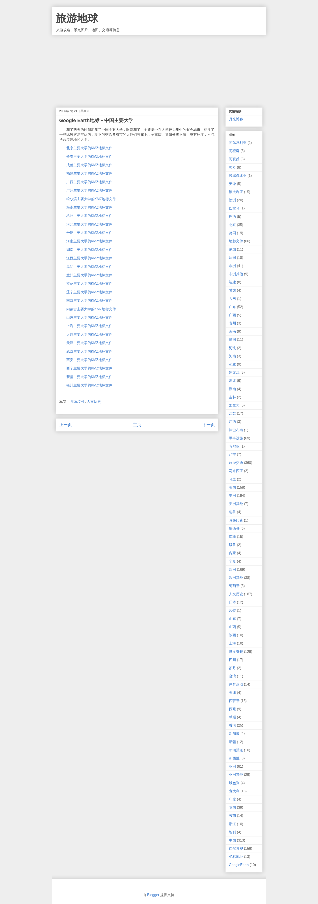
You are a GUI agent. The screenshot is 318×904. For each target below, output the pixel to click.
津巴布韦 (236, 430)
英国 (232, 807)
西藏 (232, 709)
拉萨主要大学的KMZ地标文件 (89, 283)
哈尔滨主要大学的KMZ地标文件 (91, 199)
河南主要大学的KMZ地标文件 (89, 241)
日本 (232, 602)
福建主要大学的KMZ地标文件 (89, 173)
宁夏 (232, 561)
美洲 (232, 495)
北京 (232, 225)
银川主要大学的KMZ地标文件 (89, 385)
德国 (232, 233)
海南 (232, 331)
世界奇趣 (236, 652)
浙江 (232, 824)
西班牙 (234, 701)
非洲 (232, 266)
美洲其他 (236, 504)
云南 (232, 815)
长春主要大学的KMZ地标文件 (89, 156)
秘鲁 (232, 512)
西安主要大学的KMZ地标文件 (89, 360)
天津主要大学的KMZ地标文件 (89, 343)
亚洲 (232, 766)
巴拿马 (234, 208)
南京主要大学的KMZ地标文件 (89, 300)
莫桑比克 (236, 520)
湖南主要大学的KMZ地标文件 (89, 250)
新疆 (232, 742)
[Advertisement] (159, 68)
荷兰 (232, 364)
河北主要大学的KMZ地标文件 (89, 224)
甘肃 (232, 290)
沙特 (232, 610)
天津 (232, 693)
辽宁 (232, 454)
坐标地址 (236, 857)
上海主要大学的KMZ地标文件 (89, 326)
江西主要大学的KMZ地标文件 (89, 258)
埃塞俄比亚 (238, 175)
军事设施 (236, 438)
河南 (232, 356)
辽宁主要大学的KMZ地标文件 (89, 292)
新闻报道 (236, 750)
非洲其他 (236, 274)
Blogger (153, 895)
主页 (137, 424)
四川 (232, 660)
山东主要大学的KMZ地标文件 (89, 317)
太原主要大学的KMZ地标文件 (89, 334)
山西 (232, 627)
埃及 (232, 167)
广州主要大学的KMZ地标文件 (89, 190)
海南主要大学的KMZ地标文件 (89, 207)
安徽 (232, 184)
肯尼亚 (234, 446)
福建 (232, 282)
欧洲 (232, 569)
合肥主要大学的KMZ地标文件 (89, 233)
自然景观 (236, 848)
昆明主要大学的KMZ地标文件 (89, 267)
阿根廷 (234, 151)
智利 (232, 832)
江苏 (232, 413)
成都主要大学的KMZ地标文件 (89, 165)
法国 (232, 258)
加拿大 (234, 405)
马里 (232, 479)
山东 (232, 619)
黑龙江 (234, 372)
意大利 (234, 791)
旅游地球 (77, 18)
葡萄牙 (234, 586)
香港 (232, 725)
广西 (232, 315)
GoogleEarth (239, 865)
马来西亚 (236, 471)
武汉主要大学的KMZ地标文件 (89, 351)
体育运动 (236, 684)
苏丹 (232, 668)
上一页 (65, 424)
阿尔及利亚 (238, 143)
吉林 (232, 397)
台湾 (232, 676)
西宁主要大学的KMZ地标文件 (89, 368)
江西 (232, 422)
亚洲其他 (236, 774)
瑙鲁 (232, 545)
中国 (232, 840)
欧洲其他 (236, 578)
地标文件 (78, 401)
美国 (232, 487)
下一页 (208, 424)
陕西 (232, 635)
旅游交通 (236, 463)
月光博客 (236, 119)
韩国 (232, 339)
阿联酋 (234, 159)
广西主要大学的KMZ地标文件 (89, 182)
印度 (232, 799)
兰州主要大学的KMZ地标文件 (89, 275)
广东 (232, 307)
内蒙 (232, 553)
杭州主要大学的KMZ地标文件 (89, 216)
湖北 (232, 380)
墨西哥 (234, 528)
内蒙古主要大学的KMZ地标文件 (91, 309)
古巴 (232, 299)
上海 (232, 643)
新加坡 (234, 733)
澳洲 (232, 200)
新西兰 (234, 758)
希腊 (232, 717)
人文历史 (94, 401)
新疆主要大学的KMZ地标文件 (89, 377)
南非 (232, 537)
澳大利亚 (236, 192)
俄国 (232, 249)
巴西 (232, 216)
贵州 (232, 323)
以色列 (234, 783)
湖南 (232, 389)
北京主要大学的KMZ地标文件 (89, 148)
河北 (232, 348)
